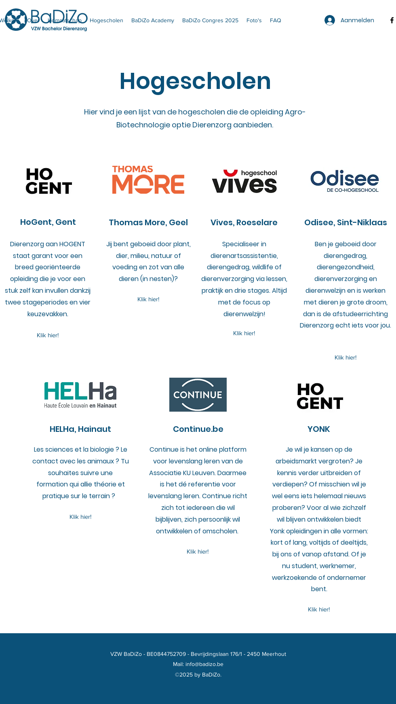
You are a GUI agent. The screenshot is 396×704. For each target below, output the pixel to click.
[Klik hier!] (47, 335)
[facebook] (392, 20)
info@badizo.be (204, 664)
